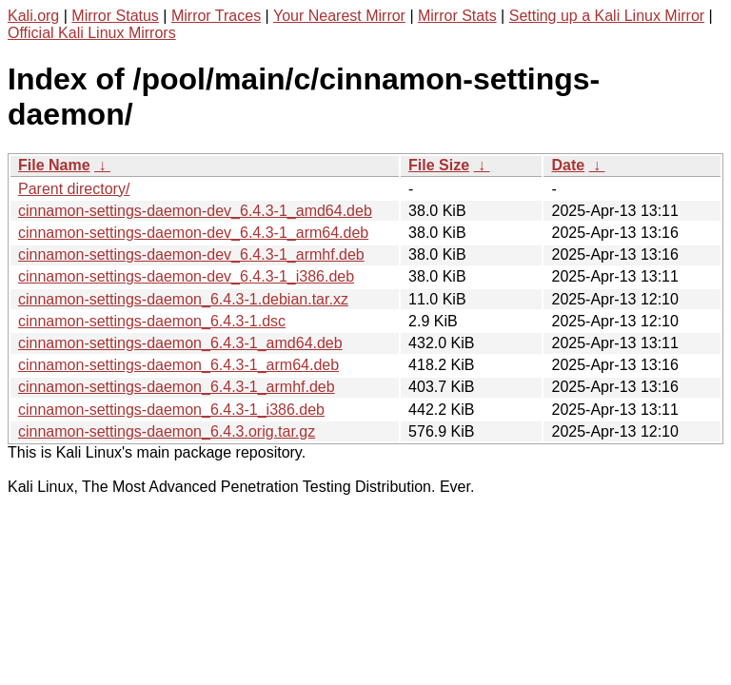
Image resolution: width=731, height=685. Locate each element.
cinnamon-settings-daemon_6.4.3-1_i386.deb (171, 409)
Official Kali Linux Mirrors (92, 33)
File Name (54, 165)
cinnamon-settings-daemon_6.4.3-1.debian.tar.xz (183, 299)
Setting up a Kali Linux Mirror (606, 16)
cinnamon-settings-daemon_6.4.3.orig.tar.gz (166, 431)
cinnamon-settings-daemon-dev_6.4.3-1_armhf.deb (191, 254)
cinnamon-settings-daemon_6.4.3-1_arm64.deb (178, 365)
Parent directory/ (73, 189)
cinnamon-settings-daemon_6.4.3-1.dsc (152, 321)
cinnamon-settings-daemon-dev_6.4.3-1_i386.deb (186, 276)
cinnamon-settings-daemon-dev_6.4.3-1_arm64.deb (193, 233)
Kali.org (33, 16)
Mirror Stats (457, 16)
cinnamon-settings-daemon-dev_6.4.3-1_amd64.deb (195, 211)
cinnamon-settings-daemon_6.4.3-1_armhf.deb (176, 387)
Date (567, 165)
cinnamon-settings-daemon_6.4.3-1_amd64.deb (180, 343)
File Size (438, 165)
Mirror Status (115, 16)
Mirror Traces (216, 16)
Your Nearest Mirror (339, 16)
